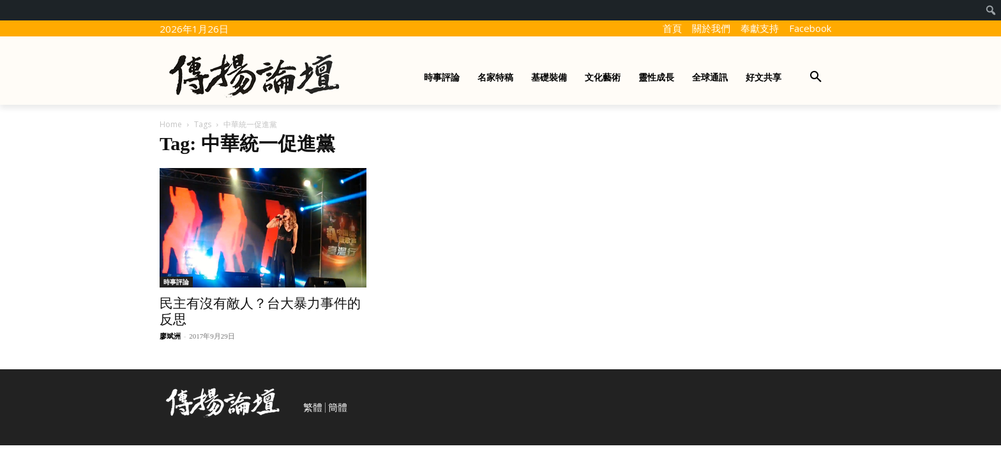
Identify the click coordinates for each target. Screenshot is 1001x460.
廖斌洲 (170, 336)
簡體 (337, 407)
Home (171, 124)
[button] (815, 77)
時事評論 (176, 281)
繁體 (312, 407)
